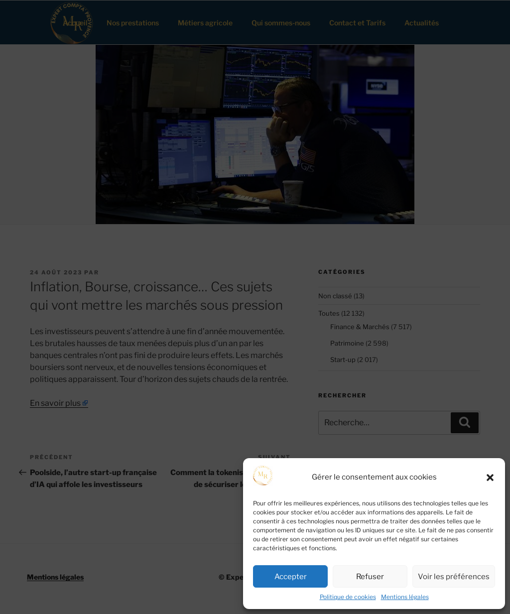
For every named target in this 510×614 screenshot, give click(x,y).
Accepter (290, 576)
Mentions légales (405, 597)
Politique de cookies (348, 597)
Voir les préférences (454, 576)
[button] (490, 478)
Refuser (370, 576)
